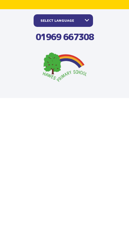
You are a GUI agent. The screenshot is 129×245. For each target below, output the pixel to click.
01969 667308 (65, 37)
